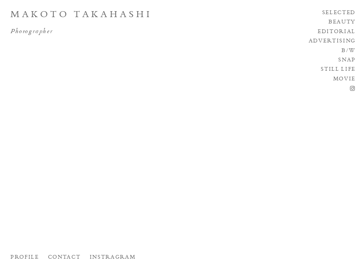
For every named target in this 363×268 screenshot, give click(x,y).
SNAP (347, 60)
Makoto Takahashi (81, 15)
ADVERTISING (332, 41)
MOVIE (344, 79)
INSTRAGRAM (113, 257)
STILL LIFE (338, 69)
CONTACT (64, 257)
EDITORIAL (337, 32)
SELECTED (339, 13)
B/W (348, 51)
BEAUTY (342, 22)
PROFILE (24, 257)
